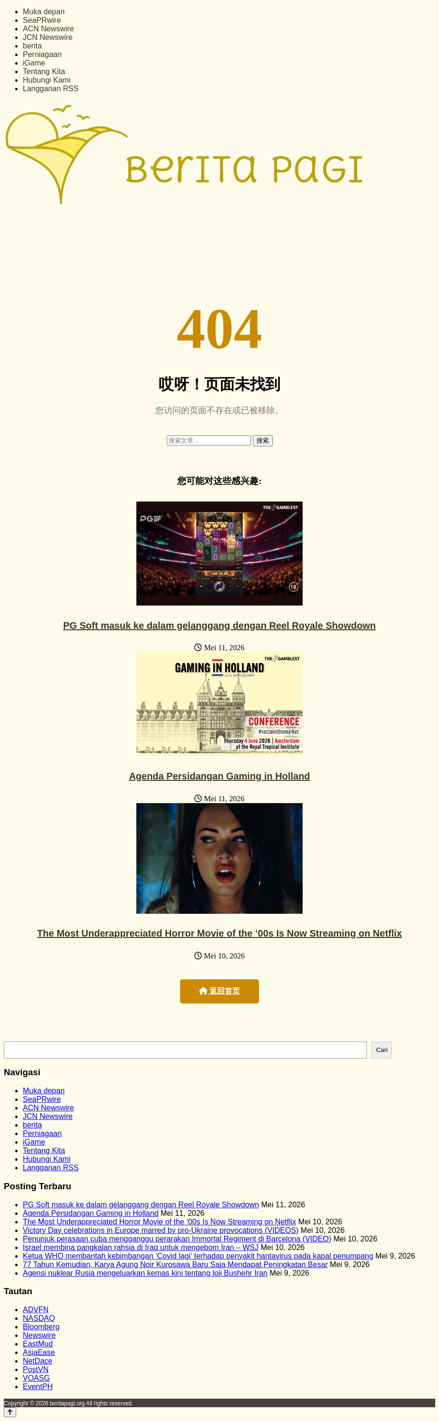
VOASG (36, 1378)
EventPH (38, 1387)
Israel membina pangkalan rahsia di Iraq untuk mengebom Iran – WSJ (140, 1247)
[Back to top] (10, 1412)
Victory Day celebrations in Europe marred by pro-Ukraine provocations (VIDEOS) (160, 1230)
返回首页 (219, 991)
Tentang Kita (44, 71)
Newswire (39, 1335)
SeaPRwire (42, 20)
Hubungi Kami (47, 80)
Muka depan (44, 12)
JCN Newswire (48, 37)
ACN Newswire (48, 29)
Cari (381, 1049)
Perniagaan (42, 54)
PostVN (35, 1369)
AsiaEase (39, 1352)
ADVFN (35, 1310)
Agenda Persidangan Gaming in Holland (219, 776)
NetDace (37, 1361)
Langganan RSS (50, 89)
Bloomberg (41, 1327)
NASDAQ (39, 1318)
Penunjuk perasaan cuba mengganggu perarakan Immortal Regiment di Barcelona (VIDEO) (177, 1239)
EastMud (38, 1344)
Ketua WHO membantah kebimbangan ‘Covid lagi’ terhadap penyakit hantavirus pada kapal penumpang (198, 1256)
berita (32, 46)
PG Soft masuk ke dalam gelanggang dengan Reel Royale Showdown (219, 625)
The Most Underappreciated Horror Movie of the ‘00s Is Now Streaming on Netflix (219, 933)
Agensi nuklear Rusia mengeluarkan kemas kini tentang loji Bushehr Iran (145, 1273)
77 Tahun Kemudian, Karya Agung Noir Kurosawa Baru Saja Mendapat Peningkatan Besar (175, 1264)
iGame (34, 63)
